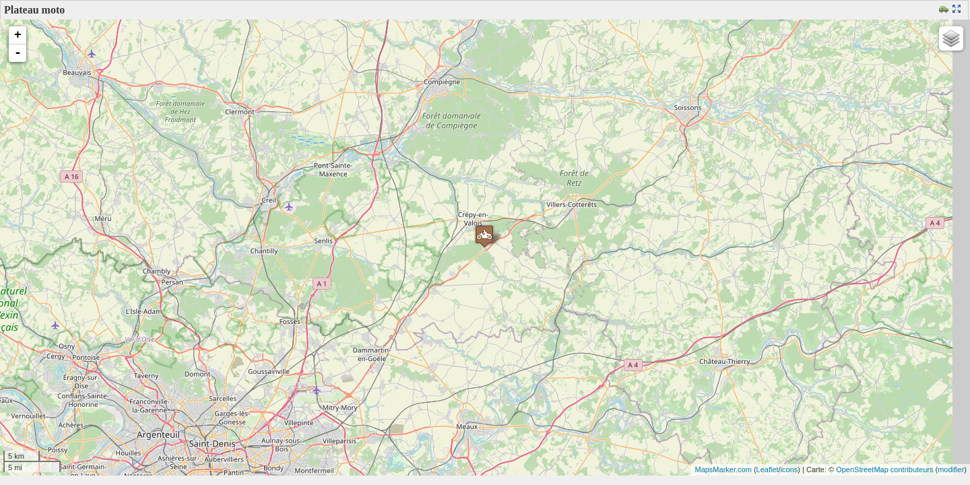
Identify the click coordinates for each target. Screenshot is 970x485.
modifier (951, 469)
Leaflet (767, 469)
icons (789, 469)
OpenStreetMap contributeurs (884, 469)
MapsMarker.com (722, 469)
